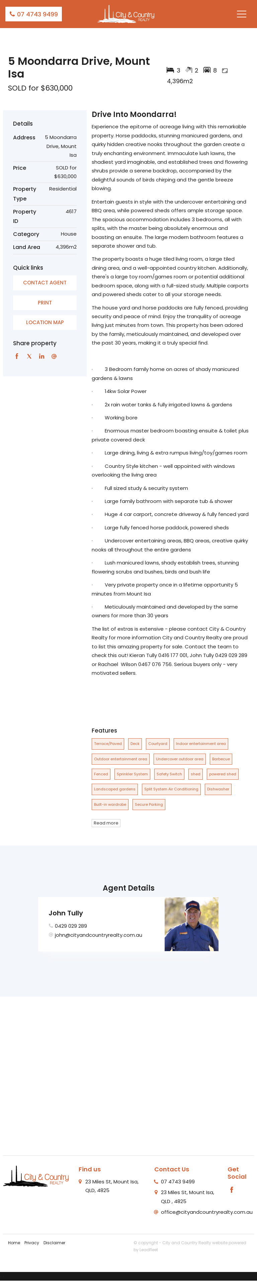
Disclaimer (54, 1243)
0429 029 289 (71, 925)
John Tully (66, 913)
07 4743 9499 (33, 14)
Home (14, 1243)
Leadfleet (149, 1250)
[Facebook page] (232, 1190)
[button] (45, 302)
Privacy (31, 1243)
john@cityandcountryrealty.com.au (98, 934)
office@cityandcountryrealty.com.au (207, 1211)
